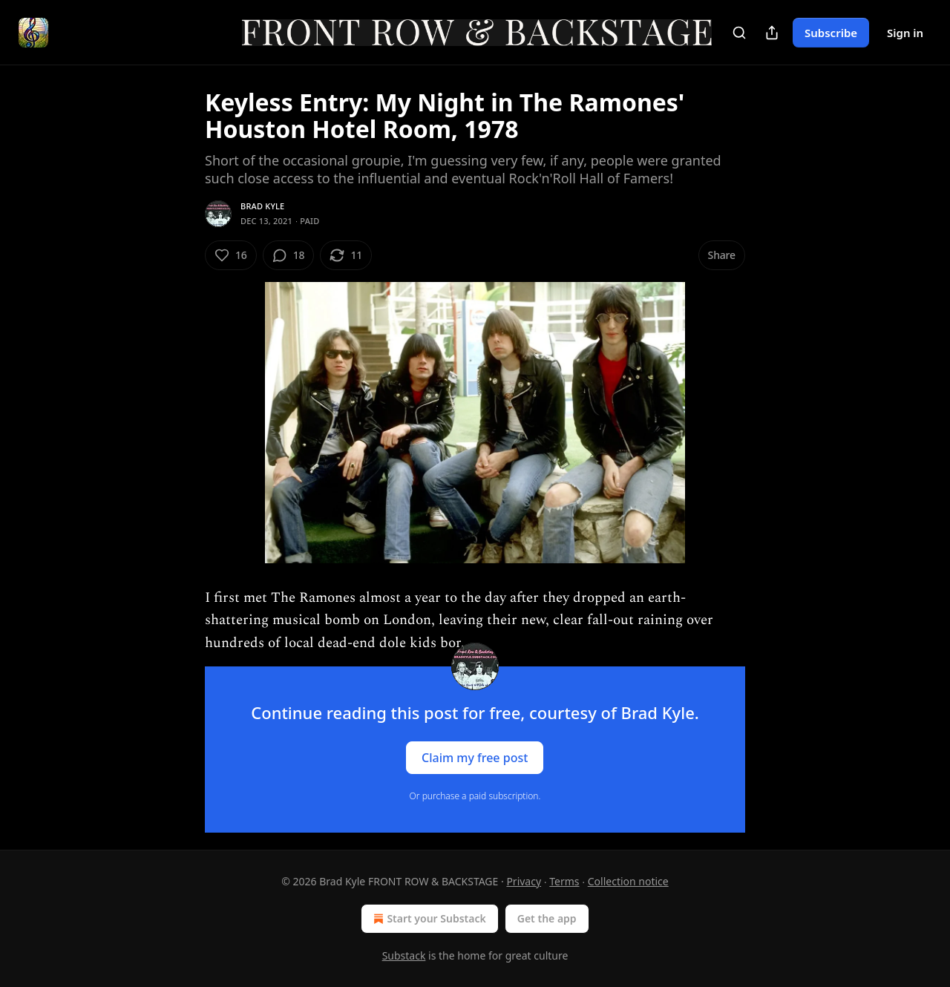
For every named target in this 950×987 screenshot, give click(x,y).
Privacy (523, 881)
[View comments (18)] (289, 255)
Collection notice (628, 881)
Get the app (547, 918)
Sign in (905, 32)
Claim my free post (475, 757)
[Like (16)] (231, 255)
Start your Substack (427, 919)
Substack (404, 955)
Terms (564, 881)
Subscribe (831, 32)
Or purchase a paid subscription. (475, 796)
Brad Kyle (262, 206)
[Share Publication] (772, 32)
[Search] (739, 32)
